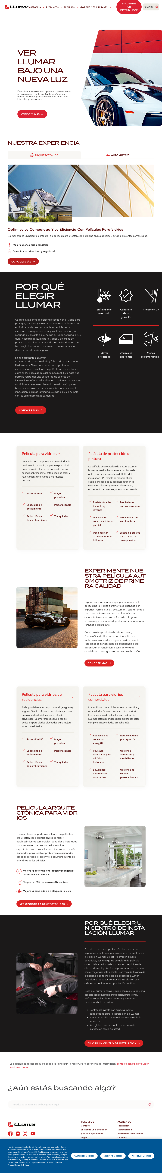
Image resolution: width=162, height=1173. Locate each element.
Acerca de (124, 1121)
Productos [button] (54, 7)
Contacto (85, 1125)
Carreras (122, 1137)
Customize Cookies (84, 1155)
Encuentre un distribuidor (94, 1129)
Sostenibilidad (125, 1129)
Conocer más (32, 114)
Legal (84, 1137)
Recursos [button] (71, 7)
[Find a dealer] (129, 7)
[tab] (44, 155)
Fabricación (123, 1125)
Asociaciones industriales (130, 1133)
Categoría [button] (37, 7)
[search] (81, 1104)
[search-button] (150, 1104)
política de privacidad (92, 1133)
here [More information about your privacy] (27, 1165)
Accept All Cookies (141, 1155)
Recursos (87, 1121)
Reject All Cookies (113, 1155)
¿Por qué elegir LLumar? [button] (95, 7)
